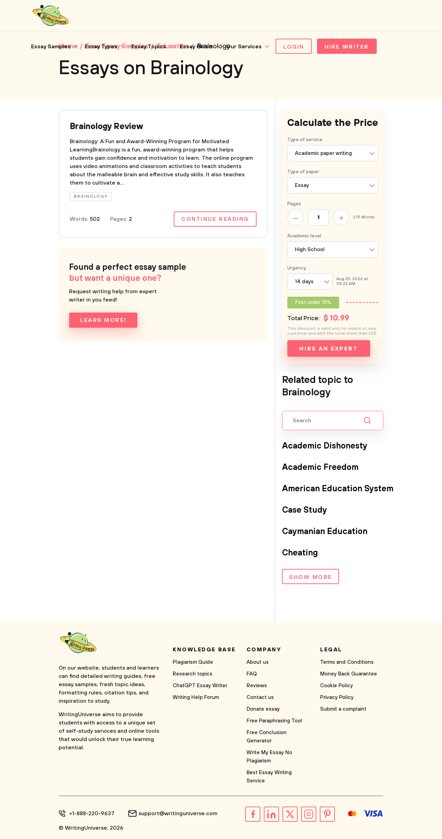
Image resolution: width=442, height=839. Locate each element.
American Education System (337, 489)
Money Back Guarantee (348, 674)
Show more (310, 577)
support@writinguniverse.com (178, 813)
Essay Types (101, 46)
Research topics (192, 674)
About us (258, 662)
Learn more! (103, 320)
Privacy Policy (337, 697)
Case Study (304, 510)
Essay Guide (196, 46)
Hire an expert (328, 348)
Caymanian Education (324, 531)
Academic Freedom (320, 467)
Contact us (260, 697)
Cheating (300, 553)
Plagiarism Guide (193, 662)
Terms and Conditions (347, 662)
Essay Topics (148, 46)
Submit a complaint (343, 709)
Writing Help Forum (196, 697)
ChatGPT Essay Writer (200, 685)
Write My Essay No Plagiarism (269, 756)
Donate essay (263, 709)
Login (293, 46)
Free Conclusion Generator (267, 736)
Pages (294, 204)
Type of (303, 172)
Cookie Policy (336, 685)
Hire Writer (347, 46)
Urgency (296, 268)
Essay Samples (51, 46)
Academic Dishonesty (324, 446)
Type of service (305, 140)
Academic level (304, 236)
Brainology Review (106, 126)
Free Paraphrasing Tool (274, 721)
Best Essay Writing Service (269, 776)
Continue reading (215, 219)
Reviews (257, 685)
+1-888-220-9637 (91, 813)
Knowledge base (204, 649)
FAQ (252, 674)
